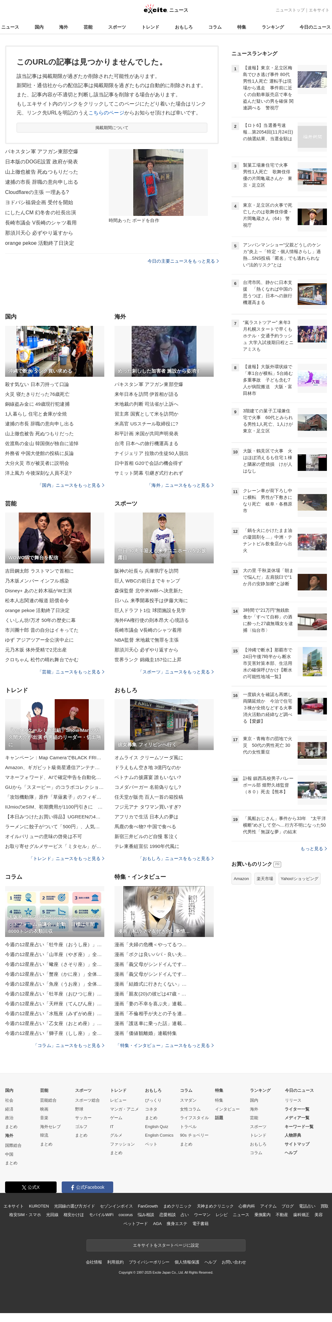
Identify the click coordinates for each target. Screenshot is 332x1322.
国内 (39, 27)
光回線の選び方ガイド (74, 1206)
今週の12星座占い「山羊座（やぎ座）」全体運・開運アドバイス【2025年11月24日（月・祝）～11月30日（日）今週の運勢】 (54, 954)
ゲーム (116, 1117)
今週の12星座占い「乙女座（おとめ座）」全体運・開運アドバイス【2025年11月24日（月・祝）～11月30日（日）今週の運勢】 (54, 1023)
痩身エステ (177, 1223)
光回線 (52, 1214)
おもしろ (184, 27)
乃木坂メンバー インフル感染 (37, 580)
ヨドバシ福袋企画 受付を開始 (39, 202)
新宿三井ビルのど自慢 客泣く (146, 836)
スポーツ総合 (87, 1100)
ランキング (273, 27)
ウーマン (202, 1214)
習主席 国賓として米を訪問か (146, 414)
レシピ (222, 1214)
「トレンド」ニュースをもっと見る (66, 858)
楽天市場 (265, 878)
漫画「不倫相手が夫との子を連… (150, 1013)
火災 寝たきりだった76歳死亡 (37, 394)
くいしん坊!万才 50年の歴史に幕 (40, 620)
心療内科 (247, 1206)
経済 (9, 1109)
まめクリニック (177, 1206)
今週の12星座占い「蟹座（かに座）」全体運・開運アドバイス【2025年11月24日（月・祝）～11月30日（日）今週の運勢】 (54, 974)
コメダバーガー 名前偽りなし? (147, 787)
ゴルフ (81, 1126)
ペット (151, 1144)
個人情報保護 (187, 1262)
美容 (319, 1214)
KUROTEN (39, 1206)
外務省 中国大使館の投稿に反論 (39, 453)
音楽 (44, 1117)
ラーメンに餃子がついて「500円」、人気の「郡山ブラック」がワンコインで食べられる (54, 826)
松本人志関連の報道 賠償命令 (37, 600)
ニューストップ (290, 10)
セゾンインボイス (116, 1206)
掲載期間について (112, 127)
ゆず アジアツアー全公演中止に (39, 640)
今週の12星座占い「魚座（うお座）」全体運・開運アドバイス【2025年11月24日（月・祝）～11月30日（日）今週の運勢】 (54, 984)
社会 (9, 1100)
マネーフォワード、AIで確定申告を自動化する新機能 (54, 777)
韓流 (44, 1135)
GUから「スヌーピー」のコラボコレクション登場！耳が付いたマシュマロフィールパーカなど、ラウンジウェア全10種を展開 (54, 787)
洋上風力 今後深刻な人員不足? (38, 473)
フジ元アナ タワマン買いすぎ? (147, 806)
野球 (79, 1109)
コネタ (151, 1109)
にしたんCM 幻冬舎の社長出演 (40, 212)
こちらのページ (106, 112)
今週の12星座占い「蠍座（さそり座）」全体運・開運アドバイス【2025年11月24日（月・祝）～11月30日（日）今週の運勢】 (54, 964)
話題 (219, 1117)
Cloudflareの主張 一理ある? (37, 192)
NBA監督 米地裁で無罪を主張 (146, 640)
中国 (9, 1154)
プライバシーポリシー (149, 1262)
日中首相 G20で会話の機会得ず (148, 463)
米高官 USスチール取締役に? (146, 423)
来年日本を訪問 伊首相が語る (146, 394)
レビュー (118, 1100)
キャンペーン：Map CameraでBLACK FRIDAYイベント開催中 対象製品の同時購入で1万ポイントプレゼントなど (54, 757)
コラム (215, 27)
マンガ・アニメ (124, 1109)
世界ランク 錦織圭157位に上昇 (148, 659)
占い (185, 1214)
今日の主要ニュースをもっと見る (183, 261)
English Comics (159, 1135)
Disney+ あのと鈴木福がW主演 (38, 590)
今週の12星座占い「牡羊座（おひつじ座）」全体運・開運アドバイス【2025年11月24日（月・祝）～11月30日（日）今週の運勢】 (54, 993)
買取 (325, 1206)
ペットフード (135, 1223)
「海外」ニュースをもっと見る (180, 485)
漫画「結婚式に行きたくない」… (150, 984)
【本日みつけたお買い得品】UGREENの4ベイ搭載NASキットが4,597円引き (54, 816)
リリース (293, 1100)
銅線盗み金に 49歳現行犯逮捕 (37, 404)
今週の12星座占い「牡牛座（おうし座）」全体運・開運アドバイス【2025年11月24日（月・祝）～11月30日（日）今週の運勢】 (54, 944)
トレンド (150, 27)
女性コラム (190, 1109)
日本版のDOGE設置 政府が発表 (41, 161)
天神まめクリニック (215, 1206)
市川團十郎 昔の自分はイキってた (42, 630)
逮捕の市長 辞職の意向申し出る (41, 182)
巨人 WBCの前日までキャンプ (147, 580)
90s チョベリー (194, 1135)
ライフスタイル (194, 1117)
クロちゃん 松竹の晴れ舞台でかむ (42, 659)
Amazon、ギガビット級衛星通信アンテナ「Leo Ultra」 (54, 767)
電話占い (307, 1206)
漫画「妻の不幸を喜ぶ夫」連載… (150, 1003)
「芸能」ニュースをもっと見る (71, 671)
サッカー (83, 1117)
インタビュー (227, 1109)
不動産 (282, 1214)
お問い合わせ (234, 1262)
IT (112, 1126)
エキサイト (319, 10)
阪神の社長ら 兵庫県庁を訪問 (146, 571)
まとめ (11, 1126)
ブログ (287, 1206)
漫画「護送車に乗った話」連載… (150, 1023)
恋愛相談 (167, 1214)
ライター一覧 (297, 1109)
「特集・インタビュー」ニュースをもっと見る (164, 1045)
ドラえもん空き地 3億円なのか (147, 767)
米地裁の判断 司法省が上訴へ (146, 404)
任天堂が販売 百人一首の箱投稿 (148, 797)
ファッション (122, 1144)
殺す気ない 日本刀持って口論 (37, 384)
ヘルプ (291, 1152)
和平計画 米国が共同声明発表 (146, 433)
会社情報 (94, 1262)
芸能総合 (48, 1100)
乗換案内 (262, 1214)
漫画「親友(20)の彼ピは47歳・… (150, 993)
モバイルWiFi (101, 1214)
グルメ (116, 1135)
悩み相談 (146, 1214)
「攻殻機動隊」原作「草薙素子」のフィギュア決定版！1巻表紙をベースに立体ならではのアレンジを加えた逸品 (54, 797)
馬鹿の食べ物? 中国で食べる (145, 826)
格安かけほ (74, 1214)
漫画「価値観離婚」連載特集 (145, 1033)
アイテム (268, 1206)
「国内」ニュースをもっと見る (71, 485)
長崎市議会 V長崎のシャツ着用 (41, 222)
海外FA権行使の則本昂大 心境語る (151, 620)
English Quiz (156, 1126)
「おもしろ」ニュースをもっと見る (176, 858)
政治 (9, 1117)
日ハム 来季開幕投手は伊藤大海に (151, 600)
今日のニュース (315, 27)
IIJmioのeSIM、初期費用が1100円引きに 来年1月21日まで (54, 806)
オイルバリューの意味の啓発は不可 (43, 836)
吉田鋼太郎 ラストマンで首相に (39, 571)
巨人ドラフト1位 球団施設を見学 (150, 610)
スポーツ (117, 27)
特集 (241, 27)
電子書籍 (200, 1223)
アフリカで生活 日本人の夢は (146, 816)
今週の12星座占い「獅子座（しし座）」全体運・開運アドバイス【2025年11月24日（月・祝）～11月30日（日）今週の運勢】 (54, 1033)
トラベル (188, 1126)
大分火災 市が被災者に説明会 (37, 463)
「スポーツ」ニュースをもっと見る (176, 671)
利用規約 (115, 1262)
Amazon (241, 878)
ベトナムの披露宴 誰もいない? (147, 777)
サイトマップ (297, 1144)
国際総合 (13, 1145)
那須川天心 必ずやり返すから (39, 233)
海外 (63, 27)
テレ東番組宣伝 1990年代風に (146, 846)
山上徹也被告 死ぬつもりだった (41, 172)
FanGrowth (148, 1206)
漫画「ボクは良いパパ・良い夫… (150, 954)
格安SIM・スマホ (25, 1214)
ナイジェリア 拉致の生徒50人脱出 (151, 453)
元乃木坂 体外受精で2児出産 (36, 649)
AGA (157, 1223)
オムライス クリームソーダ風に (148, 757)
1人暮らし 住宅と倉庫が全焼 (36, 414)
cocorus (126, 1214)
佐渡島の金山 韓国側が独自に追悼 (42, 443)
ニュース (10, 27)
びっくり (153, 1100)
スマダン (188, 1100)
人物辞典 (293, 1135)
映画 (44, 1109)
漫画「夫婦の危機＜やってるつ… (150, 944)
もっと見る (314, 848)
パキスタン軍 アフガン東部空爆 (41, 151)
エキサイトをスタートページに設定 (166, 1245)
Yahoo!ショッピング (299, 878)
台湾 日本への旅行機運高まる (146, 443)
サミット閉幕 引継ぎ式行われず (148, 473)
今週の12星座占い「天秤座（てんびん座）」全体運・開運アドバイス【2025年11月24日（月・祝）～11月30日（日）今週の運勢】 (54, 1003)
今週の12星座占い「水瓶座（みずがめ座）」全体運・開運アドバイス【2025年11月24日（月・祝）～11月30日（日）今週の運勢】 (54, 1013)
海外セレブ (50, 1126)
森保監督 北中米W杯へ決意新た (148, 590)
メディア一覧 (297, 1117)
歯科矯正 (301, 1214)
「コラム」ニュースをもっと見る (68, 1045)
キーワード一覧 (299, 1126)
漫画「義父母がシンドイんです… (150, 964)
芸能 (88, 27)
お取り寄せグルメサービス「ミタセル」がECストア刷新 (54, 846)
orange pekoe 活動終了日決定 (39, 243)
